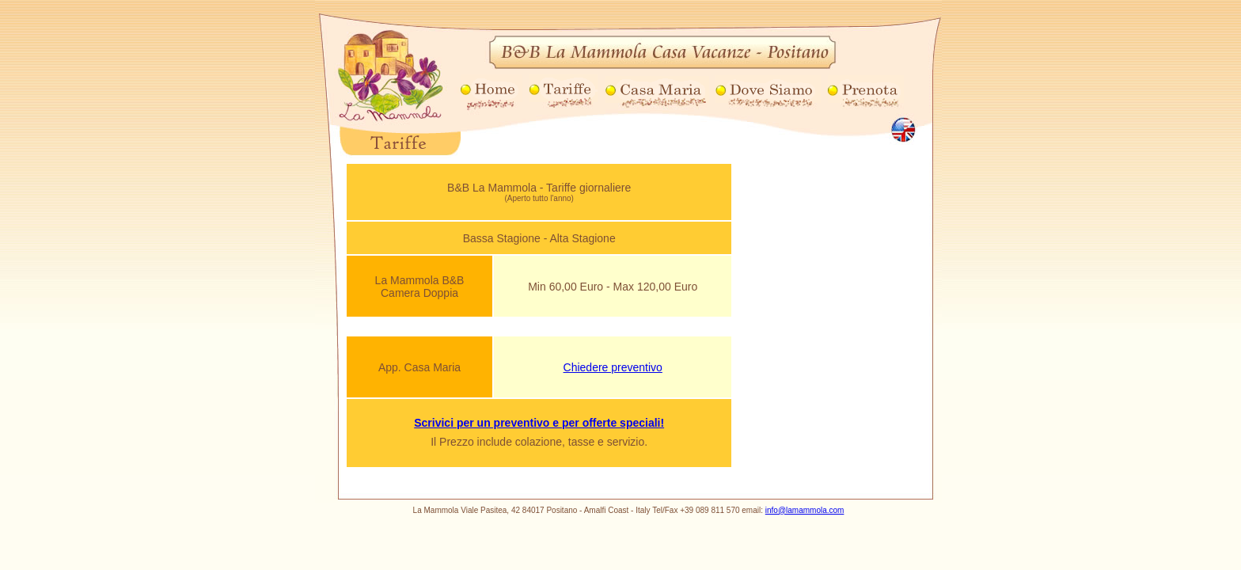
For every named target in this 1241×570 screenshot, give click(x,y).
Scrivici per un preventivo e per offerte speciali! (539, 422)
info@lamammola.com (804, 510)
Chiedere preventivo (613, 367)
